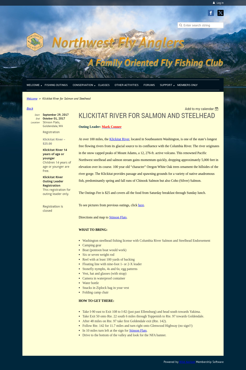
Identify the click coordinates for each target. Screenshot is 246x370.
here (141, 205)
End (38, 118)
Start (37, 114)
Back (30, 108)
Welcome (32, 98)
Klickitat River (119, 139)
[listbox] (202, 109)
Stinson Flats (118, 217)
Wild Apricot (187, 362)
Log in (220, 3)
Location (35, 122)
